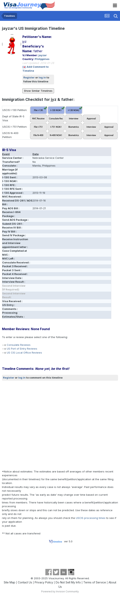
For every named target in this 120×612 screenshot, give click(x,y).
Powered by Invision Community (60, 591)
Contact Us (25, 582)
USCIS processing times (90, 517)
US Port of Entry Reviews (22, 348)
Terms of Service (94, 582)
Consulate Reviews (18, 344)
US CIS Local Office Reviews (24, 352)
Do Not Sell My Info (68, 582)
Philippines (42, 59)
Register (29, 77)
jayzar (42, 55)
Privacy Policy (44, 582)
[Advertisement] (40, 425)
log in (42, 77)
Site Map (9, 582)
